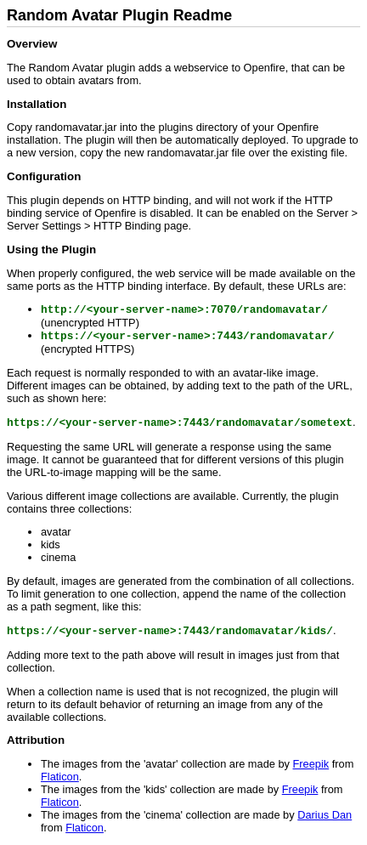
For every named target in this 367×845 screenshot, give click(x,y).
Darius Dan (324, 814)
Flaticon (60, 776)
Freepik (311, 763)
